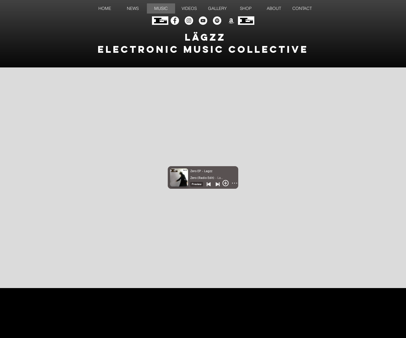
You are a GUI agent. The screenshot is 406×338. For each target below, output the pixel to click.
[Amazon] (231, 20)
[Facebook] (175, 20)
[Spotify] (217, 20)
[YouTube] (203, 20)
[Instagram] (189, 20)
